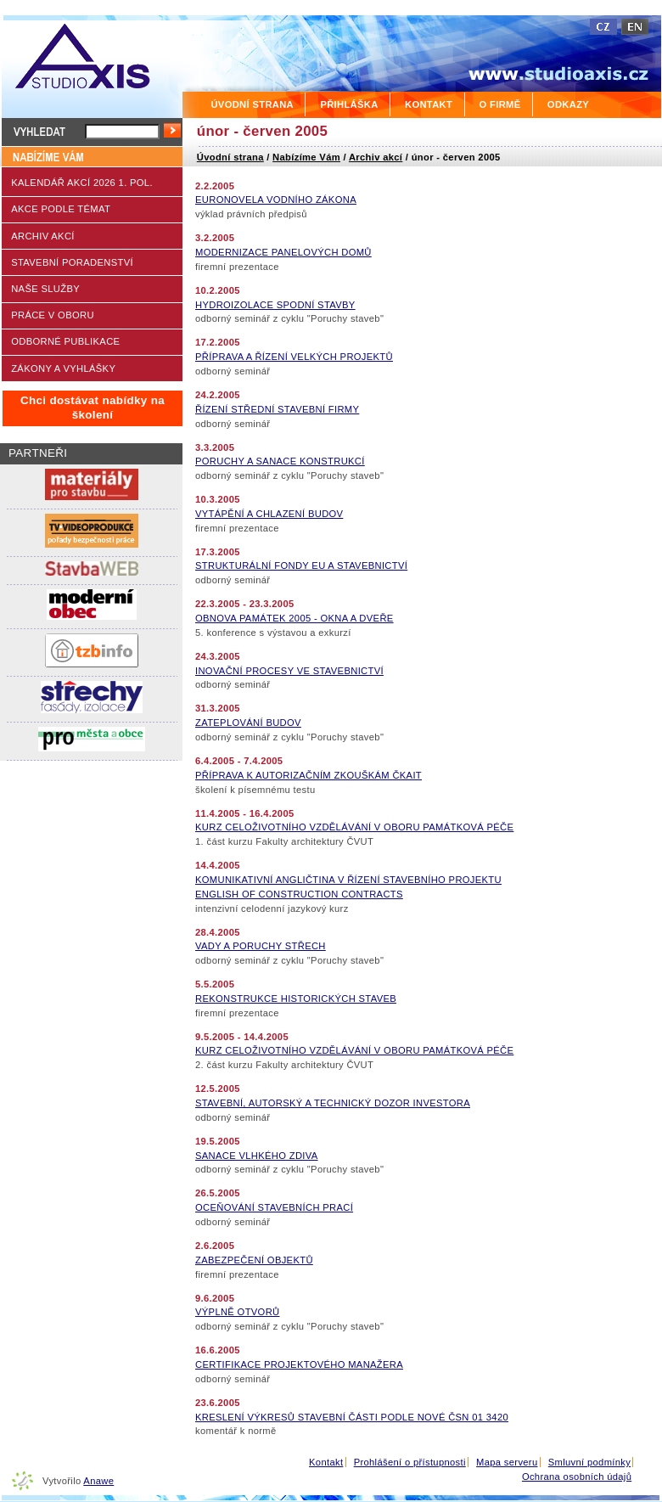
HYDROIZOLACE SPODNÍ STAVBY (275, 305)
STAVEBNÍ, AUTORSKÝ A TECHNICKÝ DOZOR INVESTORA (332, 1103)
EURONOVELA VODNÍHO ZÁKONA (275, 199)
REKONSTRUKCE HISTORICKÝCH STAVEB (295, 998)
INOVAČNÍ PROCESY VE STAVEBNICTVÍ (289, 671)
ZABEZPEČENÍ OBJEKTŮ (254, 1260)
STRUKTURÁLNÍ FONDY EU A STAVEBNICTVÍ (301, 565)
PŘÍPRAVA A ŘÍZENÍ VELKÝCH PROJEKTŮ (294, 357)
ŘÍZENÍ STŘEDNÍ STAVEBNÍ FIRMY (277, 409)
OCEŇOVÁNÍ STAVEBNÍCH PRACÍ (274, 1207)
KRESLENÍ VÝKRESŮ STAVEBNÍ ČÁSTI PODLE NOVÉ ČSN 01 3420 (351, 1417)
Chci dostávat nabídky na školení (92, 407)
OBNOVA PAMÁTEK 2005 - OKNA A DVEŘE (294, 618)
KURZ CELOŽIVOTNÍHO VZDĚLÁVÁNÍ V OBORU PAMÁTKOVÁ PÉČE (354, 827)
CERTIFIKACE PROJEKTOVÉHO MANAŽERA (299, 1364)
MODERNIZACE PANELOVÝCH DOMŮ (283, 252)
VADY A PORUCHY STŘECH (260, 946)
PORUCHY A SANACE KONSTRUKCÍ (280, 461)
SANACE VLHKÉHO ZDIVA (256, 1155)
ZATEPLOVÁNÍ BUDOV (248, 722)
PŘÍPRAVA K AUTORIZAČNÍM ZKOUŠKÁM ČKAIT (308, 775)
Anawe (98, 1481)
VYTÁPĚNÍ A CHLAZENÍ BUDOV (269, 514)
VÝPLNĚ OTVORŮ (237, 1312)
